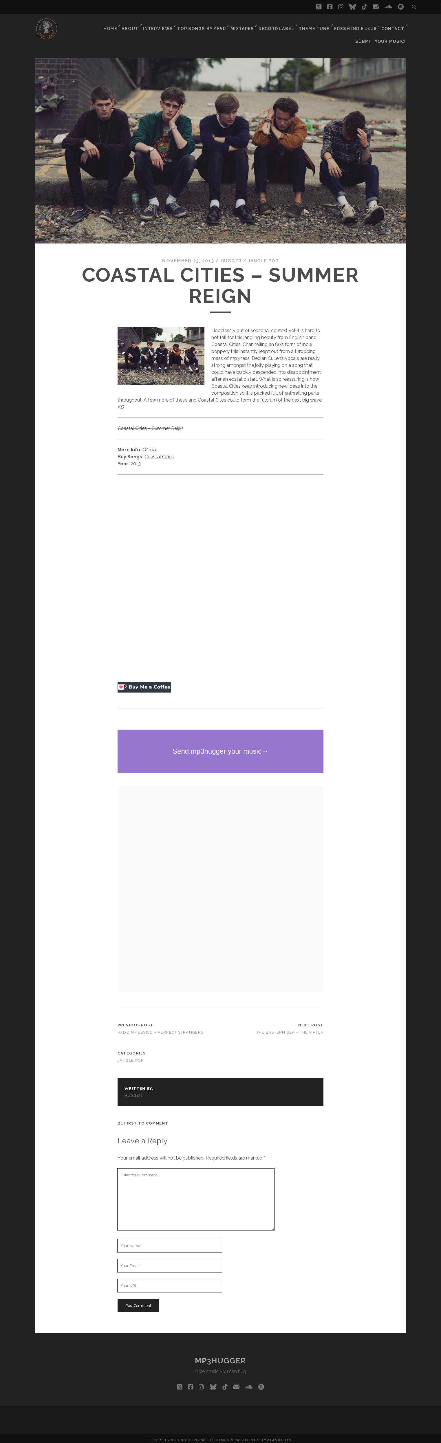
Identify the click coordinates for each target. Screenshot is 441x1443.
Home (112, 24)
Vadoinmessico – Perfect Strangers (161, 1028)
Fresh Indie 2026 (355, 24)
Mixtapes (244, 24)
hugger (230, 257)
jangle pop (264, 257)
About (133, 24)
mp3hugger (220, 1357)
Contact (392, 24)
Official (149, 446)
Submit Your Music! (383, 32)
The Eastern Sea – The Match (290, 1028)
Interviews (161, 24)
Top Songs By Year (204, 24)
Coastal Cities (159, 453)
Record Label (277, 24)
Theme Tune (315, 24)
